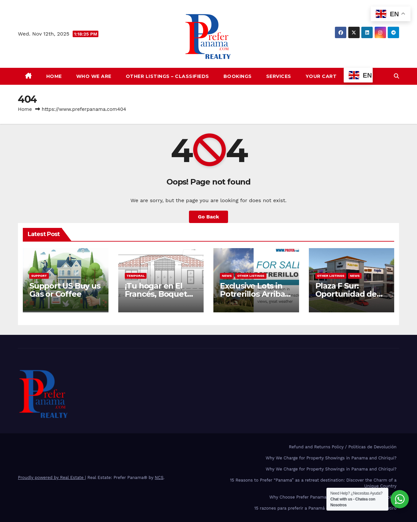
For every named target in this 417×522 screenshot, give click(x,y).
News (227, 275)
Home (54, 76)
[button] (396, 76)
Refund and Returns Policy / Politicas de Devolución (342, 446)
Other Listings (250, 275)
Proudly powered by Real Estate (51, 477)
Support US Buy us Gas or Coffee (64, 290)
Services (278, 76)
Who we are (93, 76)
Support (39, 275)
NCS (159, 477)
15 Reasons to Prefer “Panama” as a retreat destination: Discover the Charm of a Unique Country (313, 483)
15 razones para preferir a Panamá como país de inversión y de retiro (325, 508)
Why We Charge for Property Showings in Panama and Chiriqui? (331, 457)
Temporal (136, 275)
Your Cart (321, 76)
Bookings (237, 76)
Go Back (208, 217)
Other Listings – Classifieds (167, 76)
